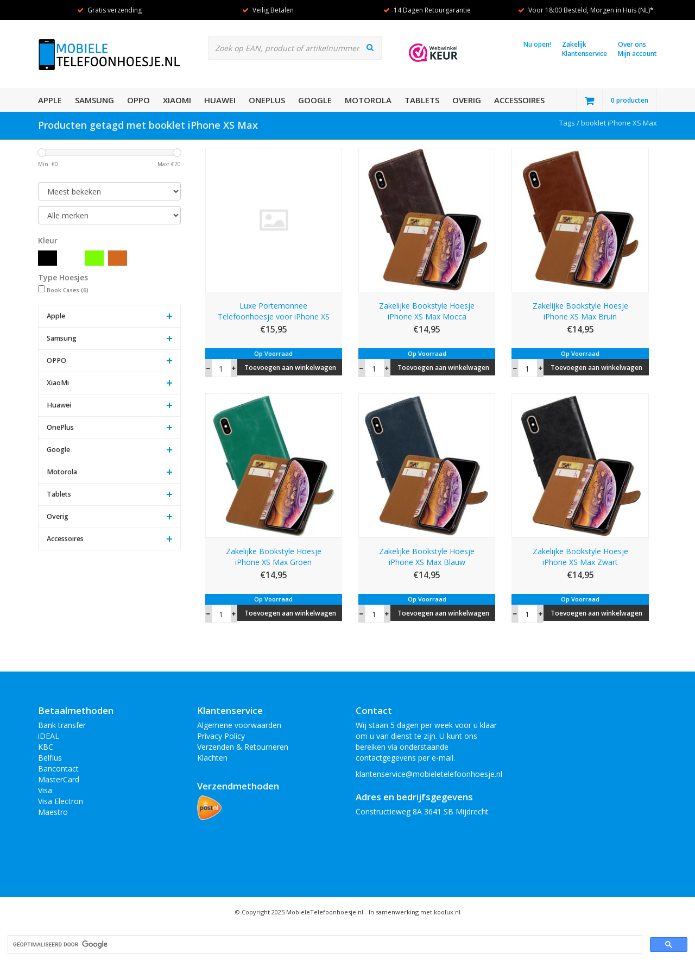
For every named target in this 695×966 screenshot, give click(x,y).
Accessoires (519, 100)
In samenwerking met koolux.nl (414, 912)
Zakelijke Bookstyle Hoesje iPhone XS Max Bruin (580, 311)
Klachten (212, 757)
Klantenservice (584, 53)
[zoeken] (324, 944)
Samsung (94, 100)
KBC (45, 747)
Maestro (53, 812)
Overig (466, 100)
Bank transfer (62, 725)
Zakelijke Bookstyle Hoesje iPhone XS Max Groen (273, 556)
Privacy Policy (221, 736)
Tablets (422, 100)
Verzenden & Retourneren (242, 747)
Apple (50, 100)
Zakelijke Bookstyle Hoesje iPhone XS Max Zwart (580, 556)
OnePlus (267, 100)
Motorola (368, 100)
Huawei (220, 100)
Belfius (50, 757)
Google (315, 100)
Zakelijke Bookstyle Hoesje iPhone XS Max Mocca (427, 311)
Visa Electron (60, 801)
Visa (45, 790)
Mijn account (637, 53)
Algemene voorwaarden (239, 725)
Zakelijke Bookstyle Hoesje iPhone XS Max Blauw (427, 556)
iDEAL (48, 736)
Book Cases (68, 290)
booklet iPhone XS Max (619, 123)
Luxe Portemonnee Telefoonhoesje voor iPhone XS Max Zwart (274, 311)
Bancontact (58, 768)
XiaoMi (177, 100)
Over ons (632, 44)
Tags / (570, 123)
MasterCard (58, 779)
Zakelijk (574, 44)
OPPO (138, 100)
